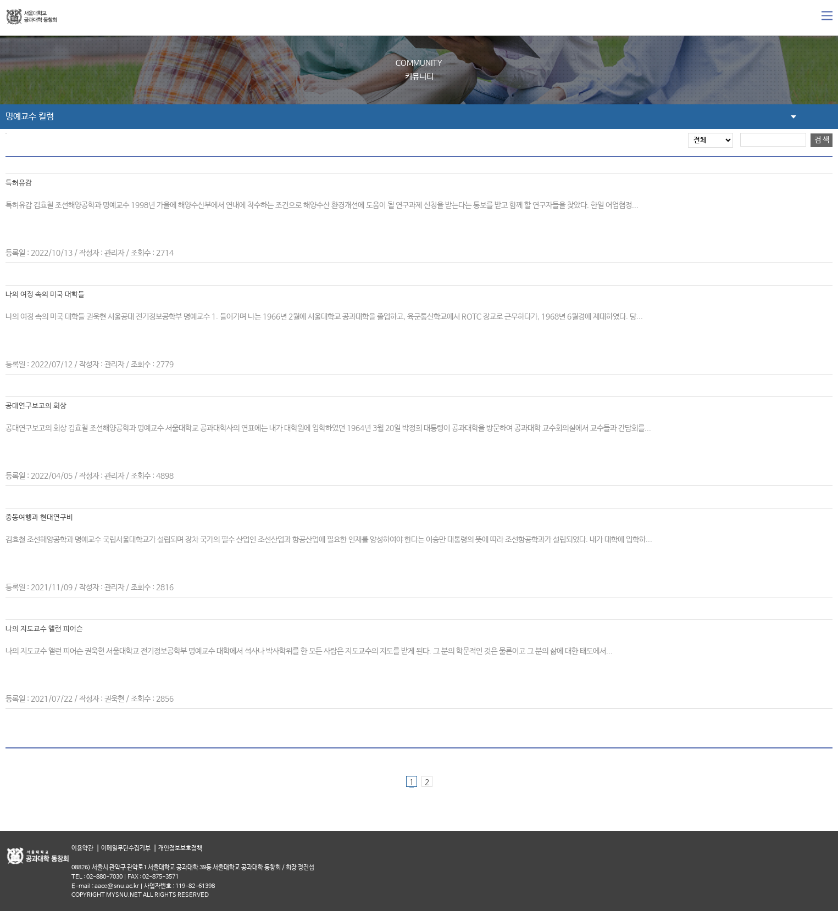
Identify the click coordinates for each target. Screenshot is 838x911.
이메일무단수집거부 (126, 849)
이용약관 (82, 849)
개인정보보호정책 (180, 849)
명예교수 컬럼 (29, 116)
